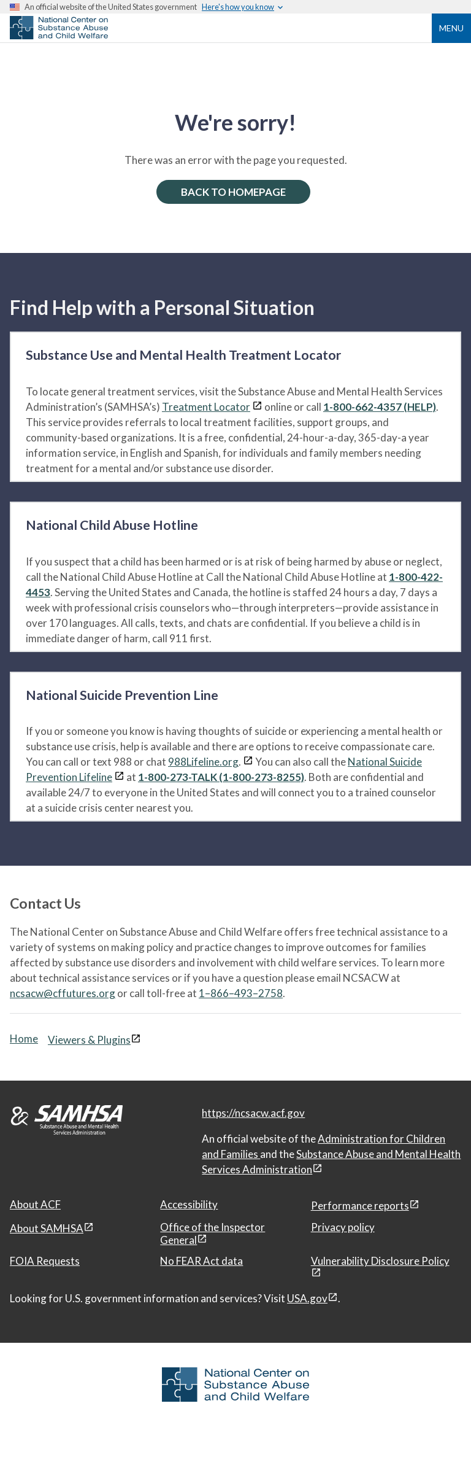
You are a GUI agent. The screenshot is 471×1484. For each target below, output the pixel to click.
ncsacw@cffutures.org (62, 993)
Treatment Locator (206, 406)
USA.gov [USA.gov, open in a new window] (307, 1298)
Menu (451, 28)
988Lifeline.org (203, 761)
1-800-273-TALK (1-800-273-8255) (221, 777)
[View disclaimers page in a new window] (257, 406)
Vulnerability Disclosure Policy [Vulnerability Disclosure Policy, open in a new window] (380, 1260)
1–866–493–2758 (241, 993)
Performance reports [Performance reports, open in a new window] (360, 1205)
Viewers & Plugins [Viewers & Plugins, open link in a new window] (89, 1039)
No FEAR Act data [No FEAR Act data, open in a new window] (201, 1260)
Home (24, 1038)
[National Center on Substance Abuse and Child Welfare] (59, 35)
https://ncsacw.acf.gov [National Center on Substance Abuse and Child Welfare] (253, 1112)
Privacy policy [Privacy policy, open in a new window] (343, 1227)
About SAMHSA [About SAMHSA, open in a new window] (46, 1228)
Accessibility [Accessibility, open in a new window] (189, 1204)
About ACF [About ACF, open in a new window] (35, 1204)
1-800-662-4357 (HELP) (379, 406)
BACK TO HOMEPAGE (233, 191)
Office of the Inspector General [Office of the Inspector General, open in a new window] (212, 1233)
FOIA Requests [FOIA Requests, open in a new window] (45, 1260)
